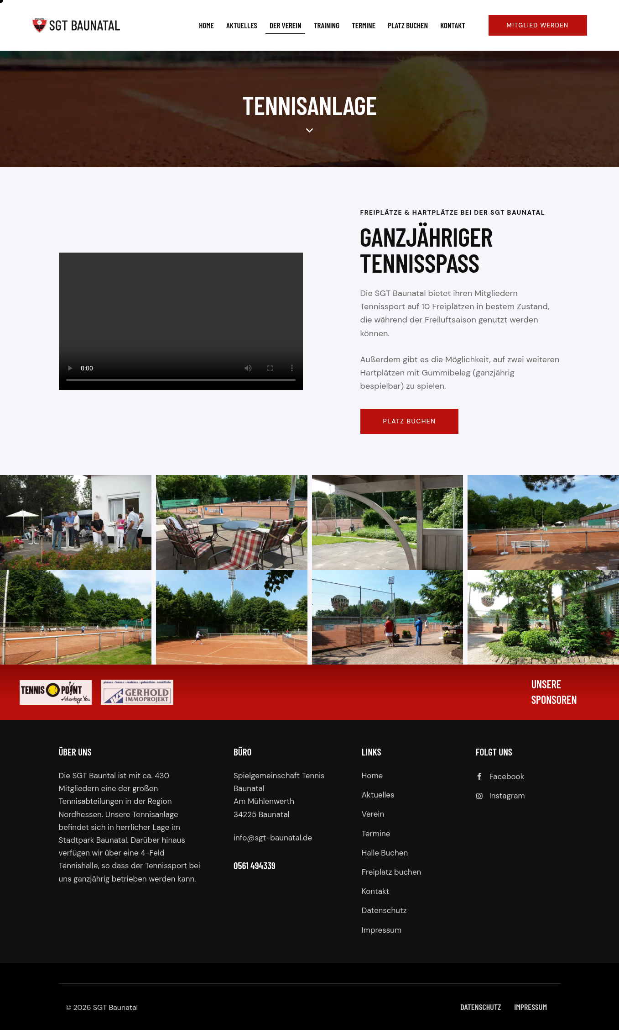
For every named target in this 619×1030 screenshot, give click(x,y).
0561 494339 (255, 865)
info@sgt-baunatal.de (273, 838)
